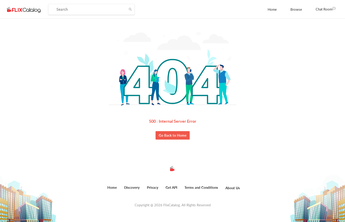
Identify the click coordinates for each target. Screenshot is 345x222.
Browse (296, 9)
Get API (171, 187)
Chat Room (326, 9)
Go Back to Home (172, 135)
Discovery (132, 187)
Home (272, 9)
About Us (232, 188)
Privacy (152, 187)
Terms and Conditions (201, 187)
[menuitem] (272, 9)
